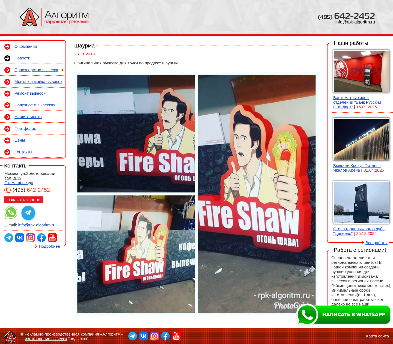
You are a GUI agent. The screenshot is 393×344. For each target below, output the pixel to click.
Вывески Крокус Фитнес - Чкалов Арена (357, 167)
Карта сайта (377, 336)
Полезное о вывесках (34, 105)
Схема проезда (18, 182)
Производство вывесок (36, 69)
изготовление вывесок (46, 338)
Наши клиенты (28, 116)
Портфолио (25, 128)
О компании (25, 46)
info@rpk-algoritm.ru (355, 22)
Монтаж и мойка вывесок (38, 81)
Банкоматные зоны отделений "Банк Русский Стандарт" (357, 102)
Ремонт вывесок (29, 93)
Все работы (376, 242)
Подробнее (49, 246)
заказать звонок (24, 200)
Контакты (23, 151)
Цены (19, 140)
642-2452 (346, 15)
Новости (22, 58)
